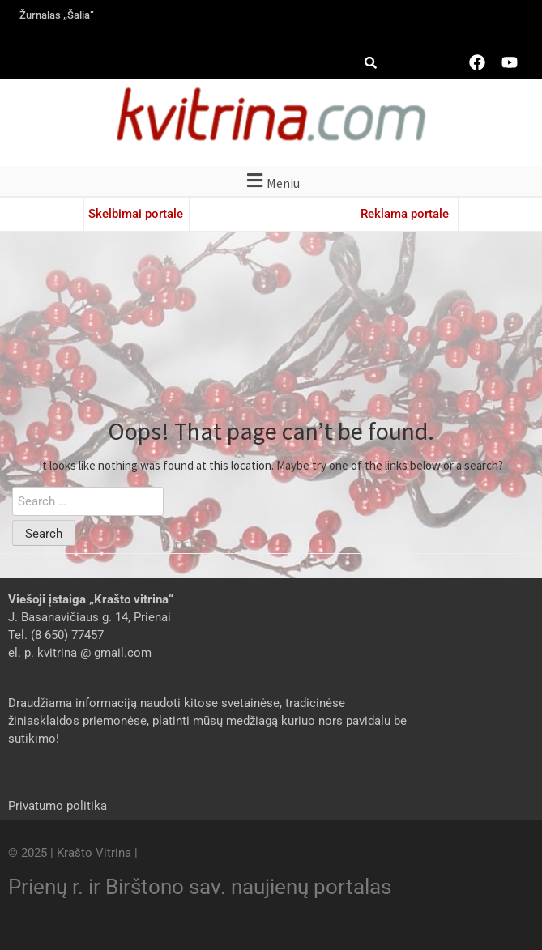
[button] (271, 181)
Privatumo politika (57, 806)
